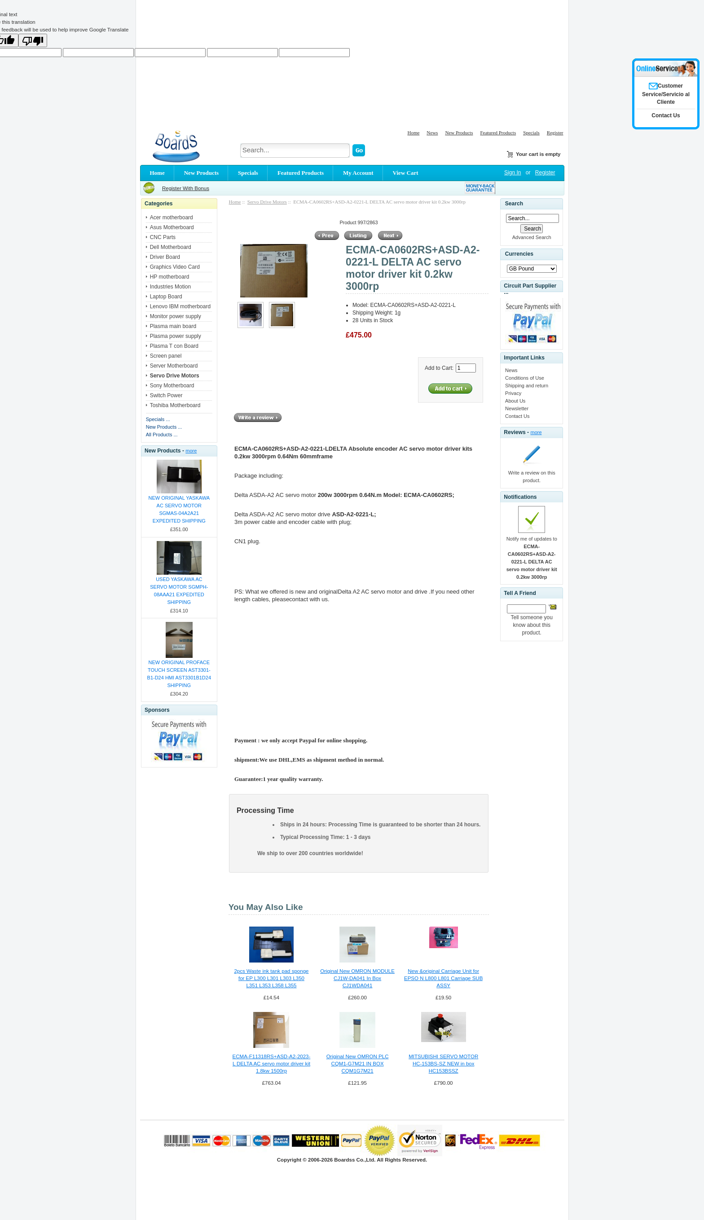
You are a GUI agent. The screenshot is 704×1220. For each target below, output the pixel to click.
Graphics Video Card (175, 267)
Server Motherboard (174, 366)
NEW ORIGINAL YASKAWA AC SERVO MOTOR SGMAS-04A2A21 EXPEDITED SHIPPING (179, 509)
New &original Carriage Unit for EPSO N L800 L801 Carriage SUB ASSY (443, 978)
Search (514, 203)
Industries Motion (170, 287)
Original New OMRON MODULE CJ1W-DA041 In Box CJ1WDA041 (357, 978)
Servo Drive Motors (267, 201)
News (432, 132)
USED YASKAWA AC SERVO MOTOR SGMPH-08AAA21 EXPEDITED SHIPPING (179, 591)
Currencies (519, 254)
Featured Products (498, 132)
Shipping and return (526, 385)
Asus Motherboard (172, 227)
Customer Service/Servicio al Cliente (666, 94)
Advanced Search (531, 237)
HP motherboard (169, 277)
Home (413, 132)
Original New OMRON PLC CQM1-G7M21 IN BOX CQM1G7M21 (357, 1064)
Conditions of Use (524, 378)
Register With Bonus (185, 188)
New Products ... (164, 427)
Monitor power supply (175, 316)
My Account (358, 172)
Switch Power (166, 395)
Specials (531, 132)
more (191, 450)
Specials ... (158, 419)
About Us (515, 401)
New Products (459, 132)
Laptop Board (166, 296)
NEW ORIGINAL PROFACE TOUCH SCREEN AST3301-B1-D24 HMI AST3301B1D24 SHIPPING (179, 674)
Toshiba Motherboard (175, 405)
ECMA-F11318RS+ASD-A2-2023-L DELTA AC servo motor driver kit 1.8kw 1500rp (272, 1064)
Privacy (513, 393)
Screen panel (166, 356)
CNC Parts (163, 237)
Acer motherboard (171, 217)
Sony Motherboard (172, 385)
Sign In (512, 172)
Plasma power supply (175, 336)
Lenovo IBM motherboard (180, 306)
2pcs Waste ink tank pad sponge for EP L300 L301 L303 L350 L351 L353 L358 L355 (271, 978)
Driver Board (165, 257)
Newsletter (516, 408)
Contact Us (517, 416)
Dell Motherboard (170, 247)
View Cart (405, 172)
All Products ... (162, 434)
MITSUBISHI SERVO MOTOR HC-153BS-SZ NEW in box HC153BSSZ (443, 1064)
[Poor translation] (32, 40)
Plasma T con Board (174, 346)
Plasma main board (173, 326)
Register (555, 132)
